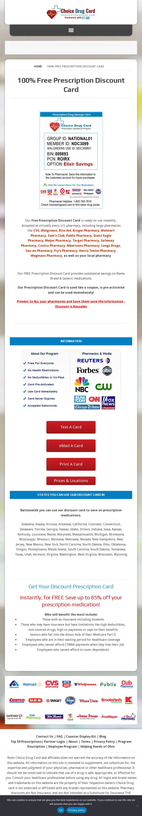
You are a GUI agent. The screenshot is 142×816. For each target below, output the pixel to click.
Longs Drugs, (111, 246)
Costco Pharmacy (51, 246)
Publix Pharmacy (79, 235)
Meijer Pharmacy (58, 240)
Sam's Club (56, 235)
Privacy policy (76, 810)
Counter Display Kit (81, 736)
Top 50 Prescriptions (26, 742)
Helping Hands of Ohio (97, 746)
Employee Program (62, 746)
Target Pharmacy (86, 240)
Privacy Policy (104, 742)
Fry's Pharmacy (65, 251)
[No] (137, 806)
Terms (85, 742)
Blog (102, 736)
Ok (61, 810)
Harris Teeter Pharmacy (97, 251)
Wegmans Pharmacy (46, 256)
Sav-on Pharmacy (39, 251)
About (73, 742)
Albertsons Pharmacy (83, 246)
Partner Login (54, 742)
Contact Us (44, 736)
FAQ (60, 736)
